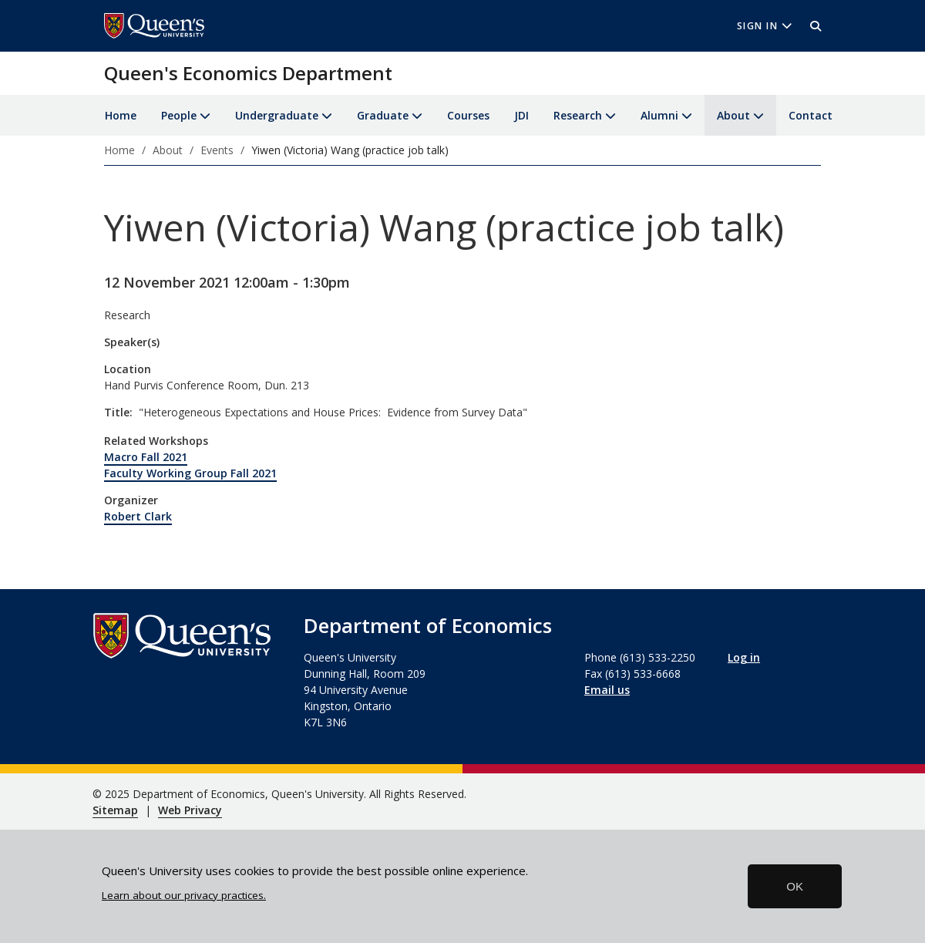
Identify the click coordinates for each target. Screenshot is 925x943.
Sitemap (115, 810)
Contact (810, 115)
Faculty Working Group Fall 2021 (190, 473)
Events (217, 150)
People (179, 115)
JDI (521, 115)
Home (120, 115)
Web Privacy (190, 810)
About (733, 115)
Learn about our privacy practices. (184, 895)
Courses (468, 115)
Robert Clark (138, 516)
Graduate (383, 115)
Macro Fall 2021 (145, 457)
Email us (607, 689)
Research (577, 115)
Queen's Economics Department (248, 73)
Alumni (659, 115)
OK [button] (794, 886)
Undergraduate (276, 115)
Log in (744, 657)
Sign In (764, 25)
